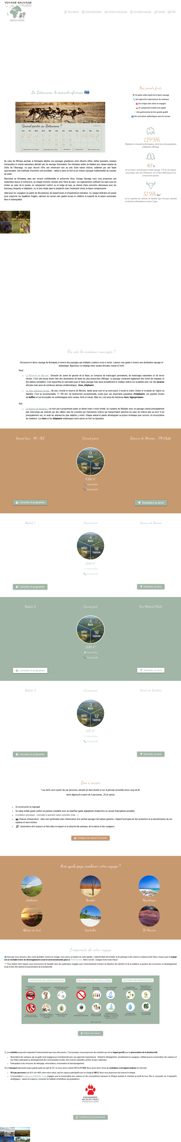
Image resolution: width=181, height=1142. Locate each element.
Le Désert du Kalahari (36, 412)
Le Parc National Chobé (37, 391)
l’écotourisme (76, 960)
